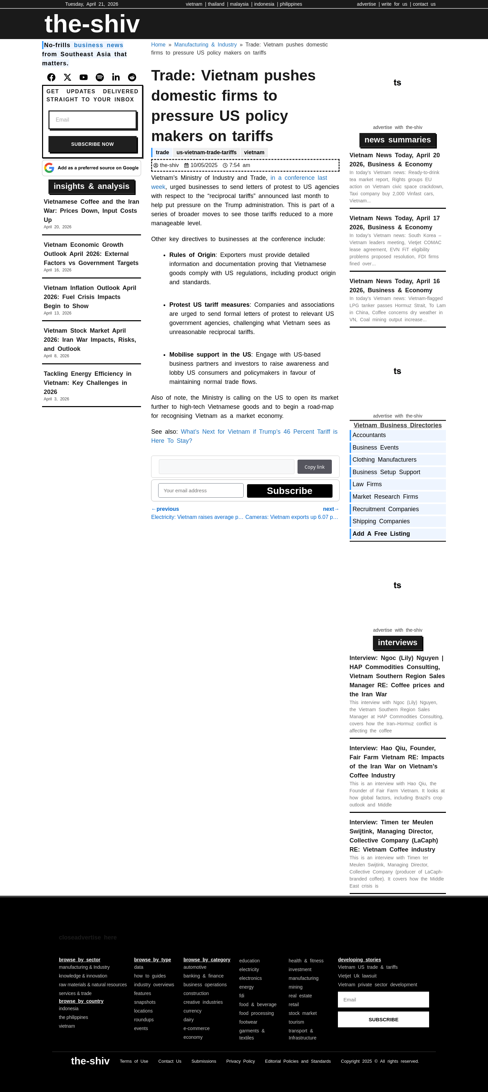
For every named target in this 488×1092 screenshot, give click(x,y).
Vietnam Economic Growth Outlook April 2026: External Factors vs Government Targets (91, 253)
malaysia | (241, 4)
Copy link (315, 467)
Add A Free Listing (381, 533)
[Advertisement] (400, 83)
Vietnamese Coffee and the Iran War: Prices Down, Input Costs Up (91, 210)
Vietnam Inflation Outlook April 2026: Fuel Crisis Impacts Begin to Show (90, 297)
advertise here (95, 937)
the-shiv (92, 24)
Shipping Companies (381, 521)
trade (162, 152)
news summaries (397, 139)
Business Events (376, 447)
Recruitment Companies (386, 509)
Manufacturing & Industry (205, 44)
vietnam (254, 152)
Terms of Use (134, 1061)
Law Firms (367, 484)
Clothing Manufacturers (385, 459)
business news (99, 45)
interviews (397, 642)
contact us (424, 4)
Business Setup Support (386, 472)
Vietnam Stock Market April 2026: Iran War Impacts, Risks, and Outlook (90, 339)
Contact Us (170, 1061)
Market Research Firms (385, 496)
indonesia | (266, 4)
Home (158, 44)
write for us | (396, 4)
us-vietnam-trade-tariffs (206, 152)
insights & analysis (91, 186)
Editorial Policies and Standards (298, 1061)
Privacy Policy (240, 1061)
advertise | (368, 4)
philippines (291, 4)
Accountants (369, 435)
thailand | (218, 4)
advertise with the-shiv (398, 127)
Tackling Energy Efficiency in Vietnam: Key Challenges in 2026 (88, 382)
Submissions (203, 1061)
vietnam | (196, 4)
